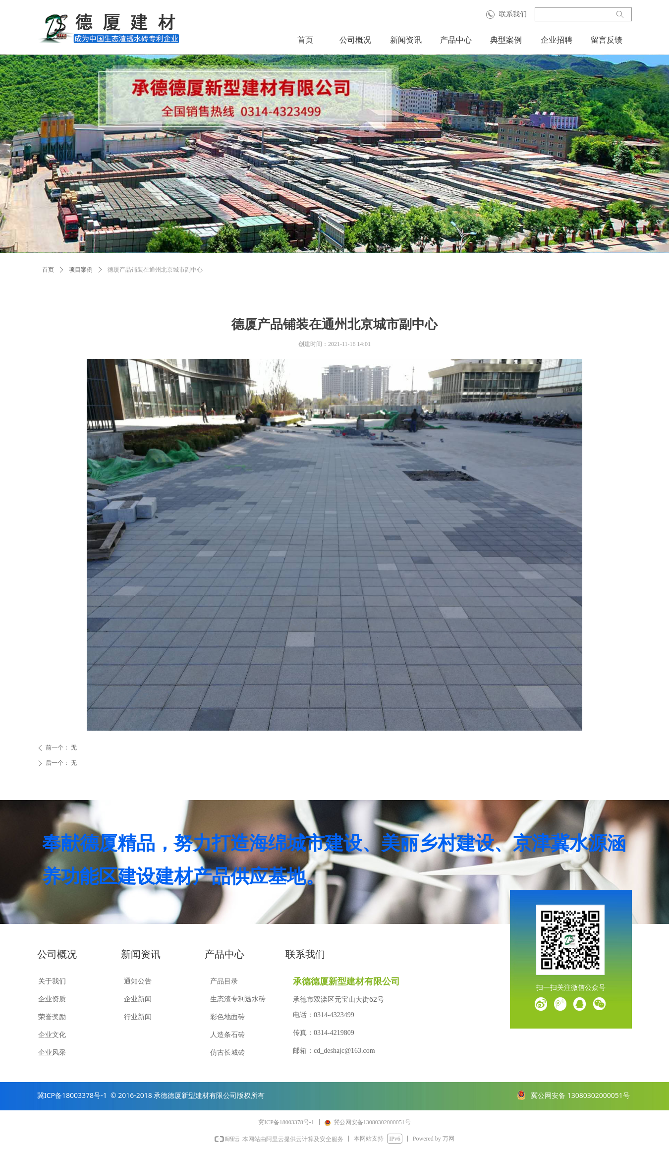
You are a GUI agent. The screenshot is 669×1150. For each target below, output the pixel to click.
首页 (48, 269)
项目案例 (81, 269)
